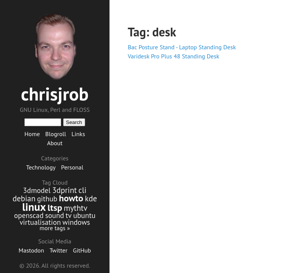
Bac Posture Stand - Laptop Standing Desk (182, 47)
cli (82, 190)
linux (34, 207)
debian (24, 198)
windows (76, 222)
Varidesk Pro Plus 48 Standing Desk (173, 56)
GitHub (82, 250)
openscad (28, 215)
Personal (72, 167)
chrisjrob (55, 93)
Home (32, 134)
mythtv (75, 208)
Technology (41, 167)
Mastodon (31, 250)
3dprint (64, 190)
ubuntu (84, 215)
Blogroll (55, 134)
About (55, 143)
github (47, 198)
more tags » (55, 228)
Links (78, 134)
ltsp (55, 207)
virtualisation (40, 222)
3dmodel (37, 190)
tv (69, 215)
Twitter (58, 250)
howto (71, 198)
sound (54, 215)
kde (91, 198)
